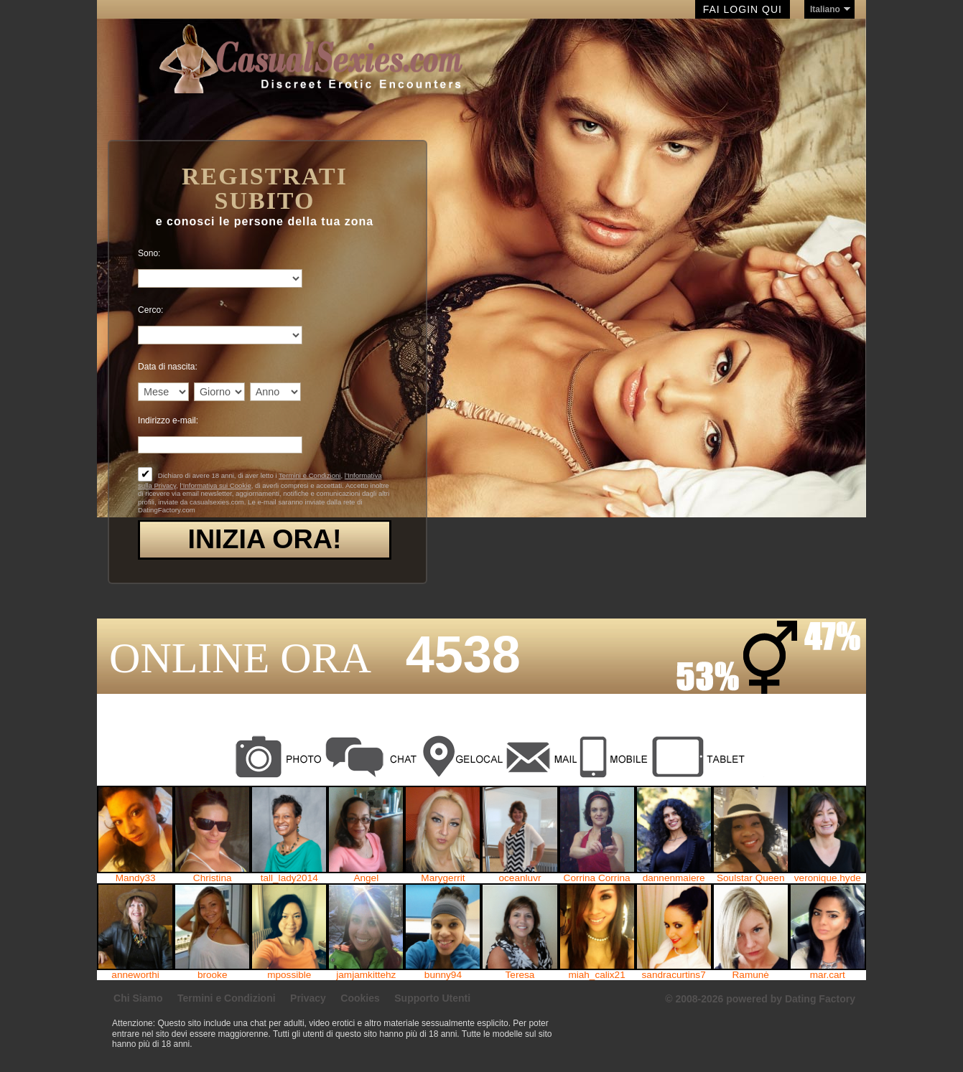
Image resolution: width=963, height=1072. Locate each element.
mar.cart (827, 975)
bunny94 (443, 975)
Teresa (520, 975)
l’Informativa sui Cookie (215, 485)
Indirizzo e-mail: (168, 420)
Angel (365, 878)
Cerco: (150, 310)
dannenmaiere (674, 878)
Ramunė (750, 975)
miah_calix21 (596, 975)
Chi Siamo (137, 998)
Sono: (149, 253)
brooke (212, 975)
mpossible (289, 975)
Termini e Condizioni (309, 475)
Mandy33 (136, 878)
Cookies (359, 998)
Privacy (308, 998)
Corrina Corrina (597, 878)
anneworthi (135, 975)
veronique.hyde (827, 878)
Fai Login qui (742, 9)
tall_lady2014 (289, 878)
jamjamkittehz (366, 975)
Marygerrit (443, 878)
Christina (212, 878)
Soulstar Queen (750, 878)
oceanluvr (520, 878)
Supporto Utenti (432, 998)
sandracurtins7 (674, 975)
